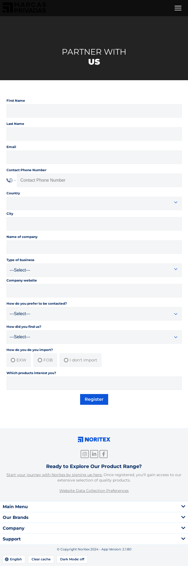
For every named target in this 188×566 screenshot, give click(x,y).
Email (11, 147)
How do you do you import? (29, 350)
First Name (15, 101)
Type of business (20, 260)
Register (94, 399)
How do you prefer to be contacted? (36, 303)
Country (13, 193)
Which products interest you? (31, 373)
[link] (24, 11)
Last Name (15, 124)
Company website (21, 280)
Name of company (21, 237)
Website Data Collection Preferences (94, 490)
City (9, 214)
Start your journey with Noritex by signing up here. (54, 474)
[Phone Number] (99, 180)
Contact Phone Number (26, 170)
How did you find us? (23, 327)
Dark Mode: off (72, 559)
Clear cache (41, 559)
